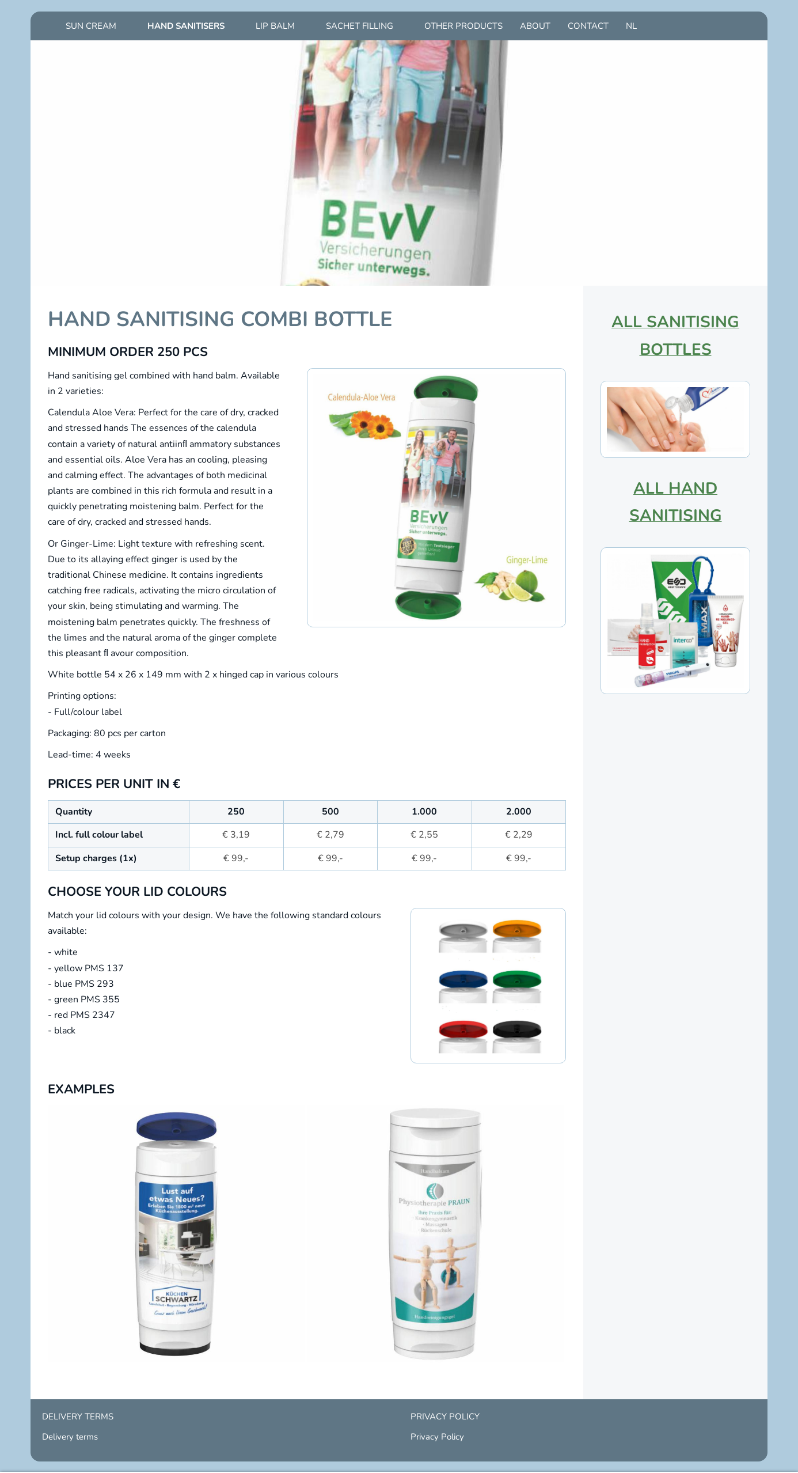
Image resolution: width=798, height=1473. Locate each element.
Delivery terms (70, 1436)
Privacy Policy (437, 1436)
